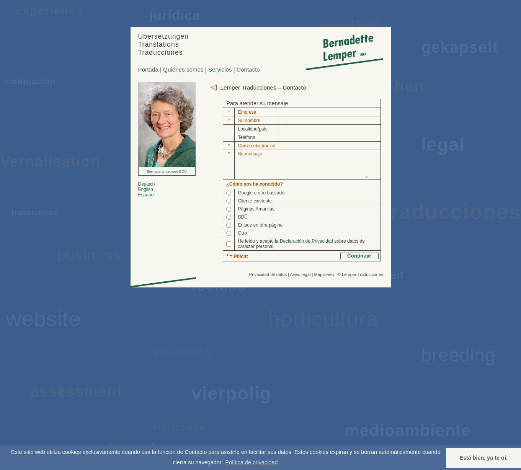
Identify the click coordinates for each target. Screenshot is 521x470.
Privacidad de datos (268, 278)
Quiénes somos (183, 69)
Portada (148, 69)
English (145, 189)
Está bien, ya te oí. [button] (483, 458)
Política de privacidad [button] (251, 462)
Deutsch (146, 184)
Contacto (248, 69)
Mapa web (324, 278)
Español (146, 194)
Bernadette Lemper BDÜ (167, 171)
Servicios (220, 69)
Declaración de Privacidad (306, 244)
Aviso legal (300, 278)
